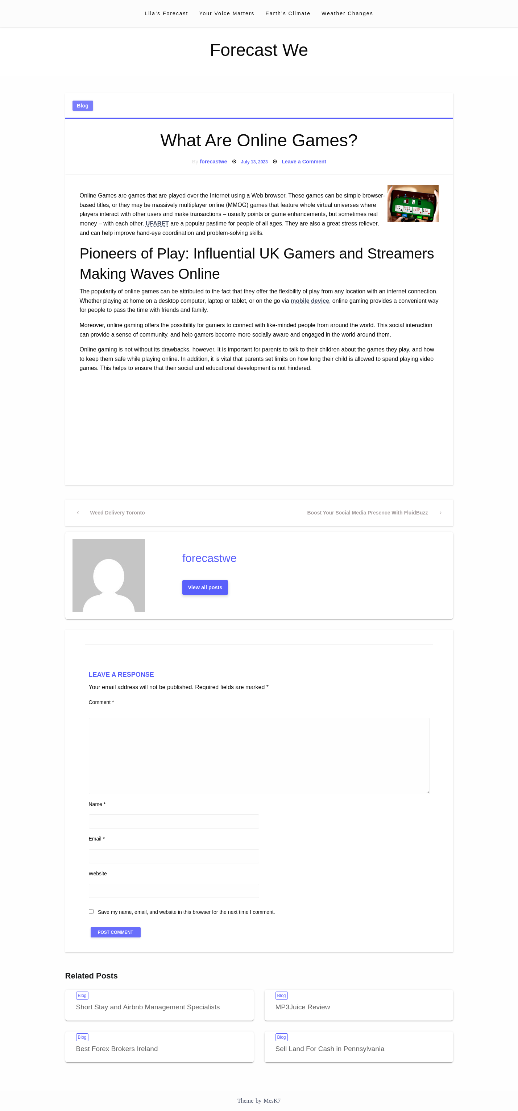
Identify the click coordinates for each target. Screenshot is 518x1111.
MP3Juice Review (302, 1007)
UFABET (157, 223)
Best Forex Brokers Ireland (117, 1049)
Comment (101, 702)
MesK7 (272, 1101)
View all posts (205, 587)
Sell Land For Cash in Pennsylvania (330, 1049)
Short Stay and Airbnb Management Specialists (148, 1007)
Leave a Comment (304, 161)
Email (97, 839)
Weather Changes (347, 13)
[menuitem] (166, 13)
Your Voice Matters (226, 13)
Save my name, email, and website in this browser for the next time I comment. (186, 912)
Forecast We (259, 50)
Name (97, 804)
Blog (82, 106)
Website (98, 873)
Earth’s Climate (288, 13)
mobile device (310, 301)
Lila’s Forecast (166, 13)
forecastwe (213, 161)
